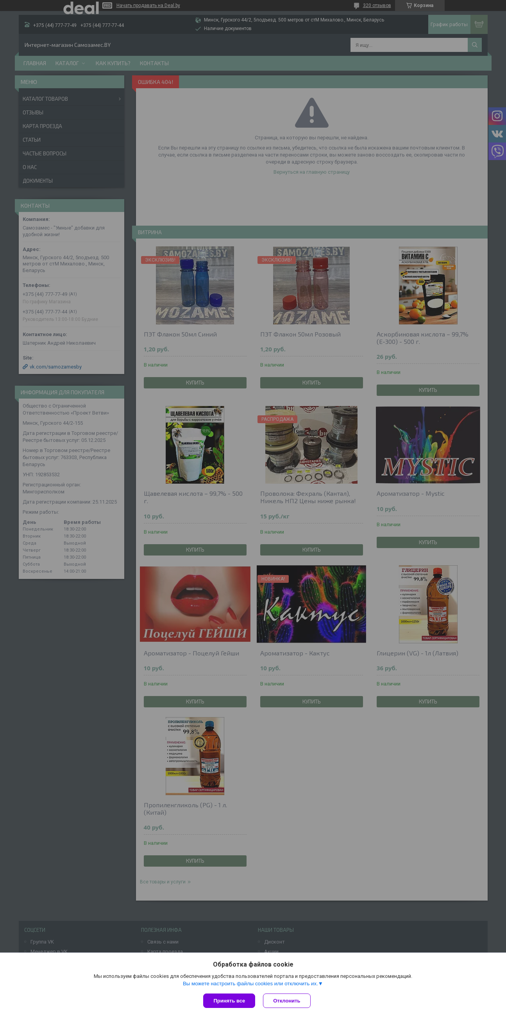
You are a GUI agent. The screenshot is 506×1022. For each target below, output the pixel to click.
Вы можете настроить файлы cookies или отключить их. (250, 983)
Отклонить (286, 1001)
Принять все (229, 1001)
